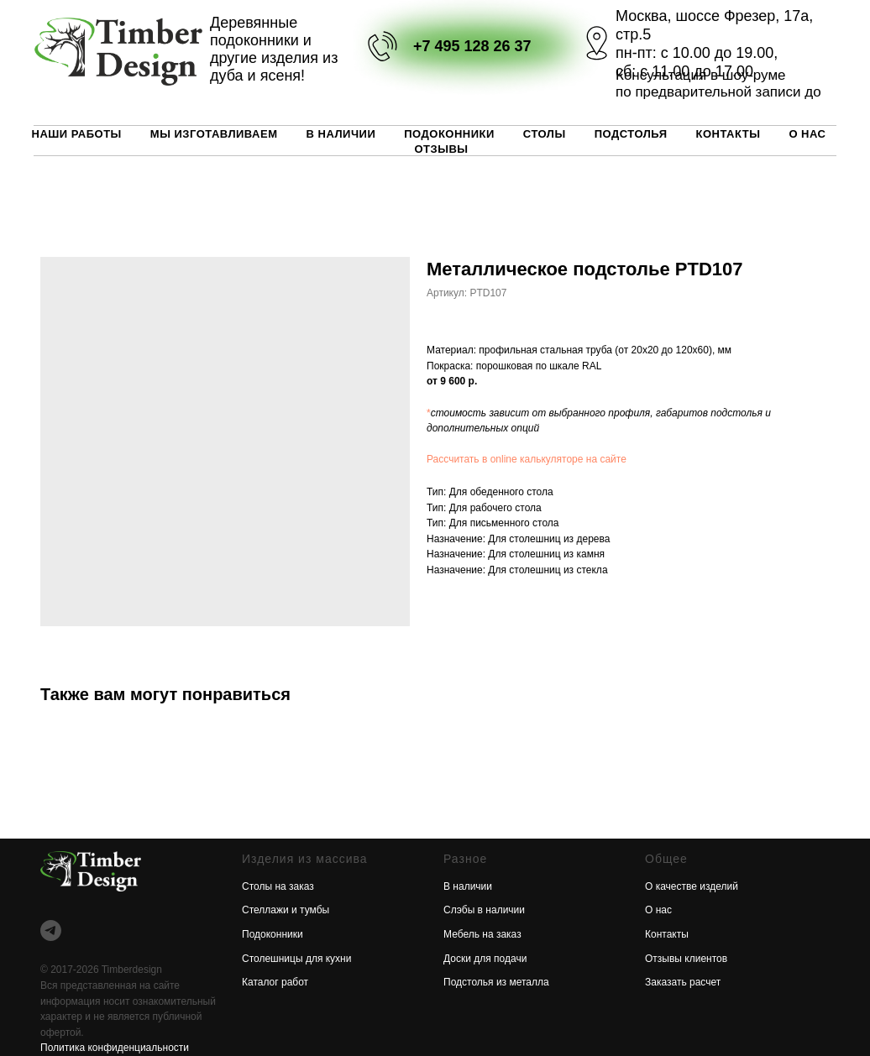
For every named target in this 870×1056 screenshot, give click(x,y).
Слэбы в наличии (484, 910)
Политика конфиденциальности (114, 1047)
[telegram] (50, 930)
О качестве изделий (691, 886)
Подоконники (449, 134)
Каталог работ (275, 982)
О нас (658, 910)
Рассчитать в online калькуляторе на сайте (526, 459)
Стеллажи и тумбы (285, 910)
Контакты (728, 134)
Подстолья (631, 134)
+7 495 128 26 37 (472, 46)
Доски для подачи (485, 959)
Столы (544, 134)
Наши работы (77, 134)
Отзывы (441, 149)
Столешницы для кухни (296, 959)
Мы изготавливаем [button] (214, 134)
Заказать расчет (683, 982)
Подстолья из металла (496, 982)
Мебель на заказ (482, 934)
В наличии (341, 134)
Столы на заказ (278, 886)
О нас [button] (807, 134)
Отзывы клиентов (686, 959)
